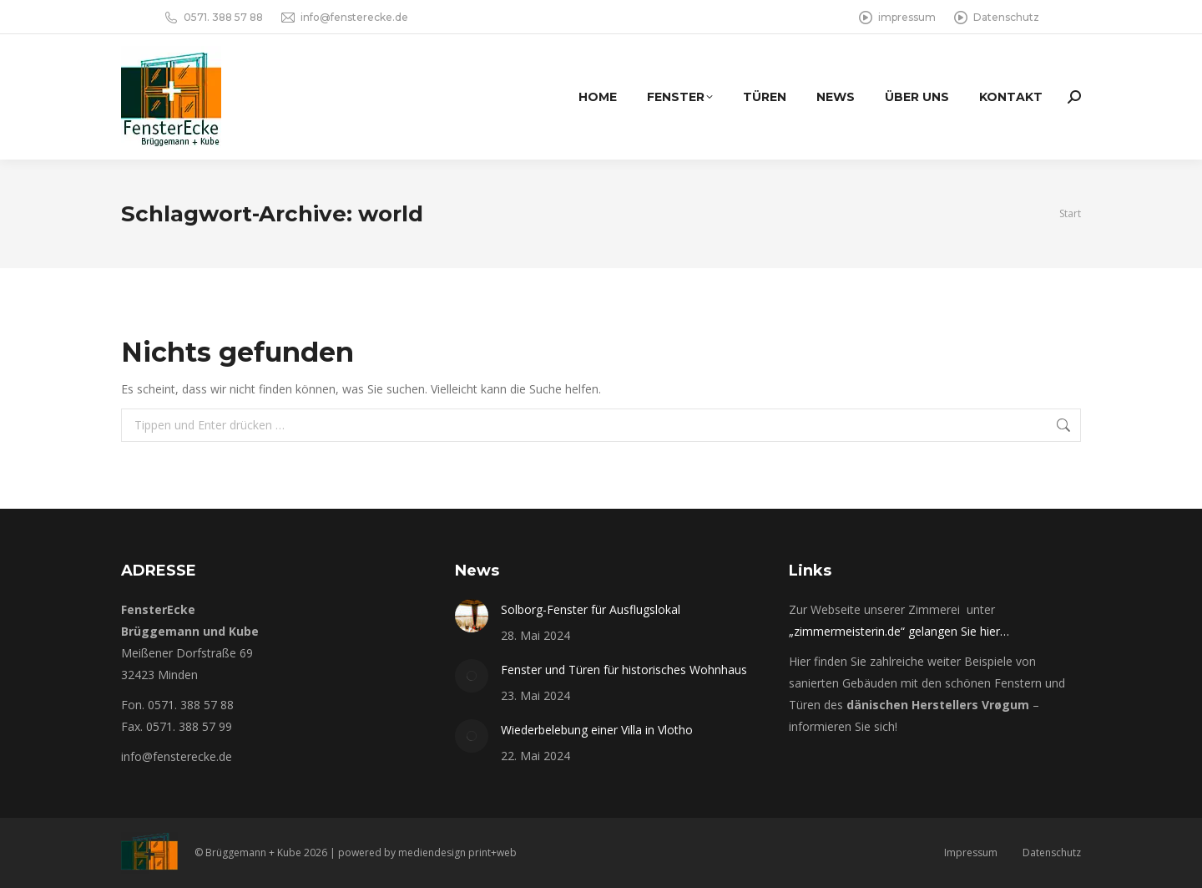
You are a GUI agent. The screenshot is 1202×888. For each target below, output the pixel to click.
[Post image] (471, 615)
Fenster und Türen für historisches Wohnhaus (624, 669)
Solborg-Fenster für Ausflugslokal (590, 609)
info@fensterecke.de (344, 17)
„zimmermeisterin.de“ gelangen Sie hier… (899, 631)
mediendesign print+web (457, 852)
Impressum (970, 852)
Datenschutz (995, 17)
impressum (896, 17)
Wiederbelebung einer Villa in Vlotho (597, 730)
